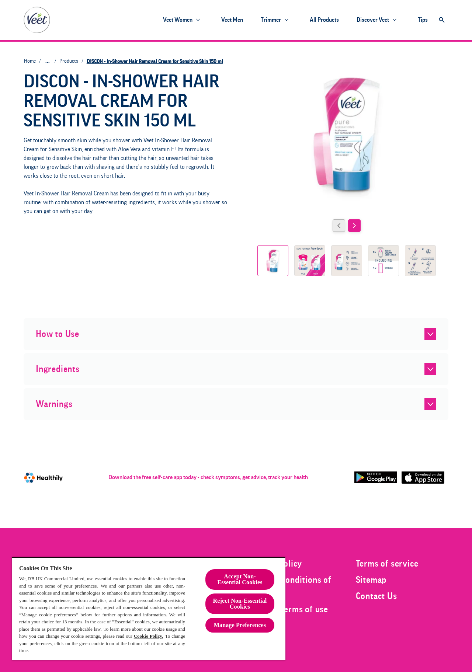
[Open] (441, 20)
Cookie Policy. (148, 636)
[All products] (324, 19)
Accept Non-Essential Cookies (239, 579)
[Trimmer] (271, 19)
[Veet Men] (232, 19)
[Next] (354, 225)
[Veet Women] (177, 19)
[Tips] (423, 19)
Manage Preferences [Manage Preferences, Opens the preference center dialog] (240, 625)
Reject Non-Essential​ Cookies (240, 604)
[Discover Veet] (373, 19)
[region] (148, 608)
